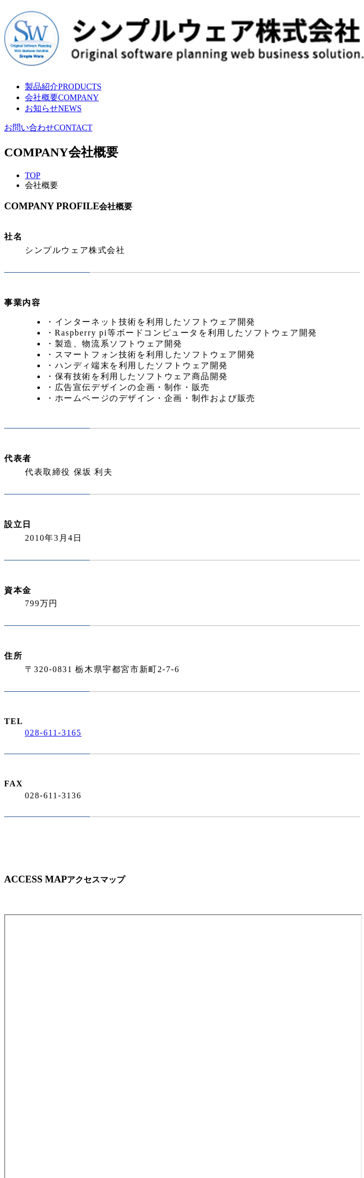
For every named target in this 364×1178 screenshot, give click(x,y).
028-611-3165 (53, 732)
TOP (32, 175)
